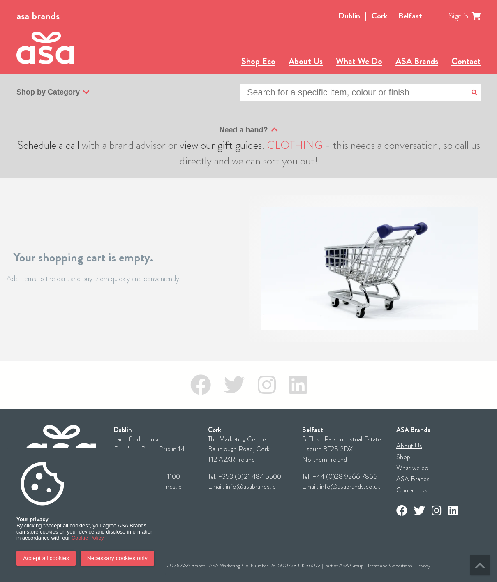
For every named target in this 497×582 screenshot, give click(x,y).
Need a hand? (248, 129)
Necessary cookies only (117, 558)
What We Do (359, 61)
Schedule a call (48, 145)
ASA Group (351, 565)
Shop (403, 457)
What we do (412, 468)
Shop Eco (258, 61)
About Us (306, 61)
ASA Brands (416, 61)
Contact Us (412, 490)
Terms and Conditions (389, 565)
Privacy (423, 565)
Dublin (349, 16)
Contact (466, 61)
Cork (379, 16)
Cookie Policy (88, 538)
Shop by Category (53, 92)
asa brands (38, 16)
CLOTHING (295, 145)
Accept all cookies (46, 558)
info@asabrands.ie (251, 486)
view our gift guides (221, 145)
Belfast (410, 16)
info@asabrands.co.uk (350, 486)
